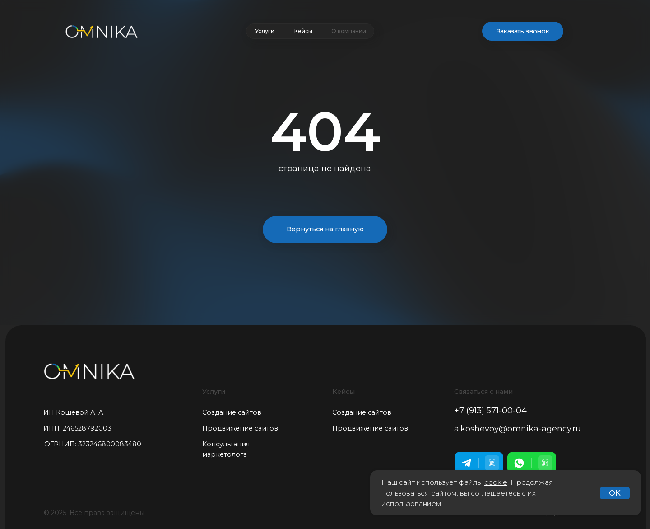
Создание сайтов (231, 412)
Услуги (264, 31)
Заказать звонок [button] (523, 31)
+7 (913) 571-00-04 (490, 411)
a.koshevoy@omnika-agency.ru (517, 429)
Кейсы (303, 31)
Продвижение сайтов (240, 428)
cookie (495, 482)
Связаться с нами (483, 392)
